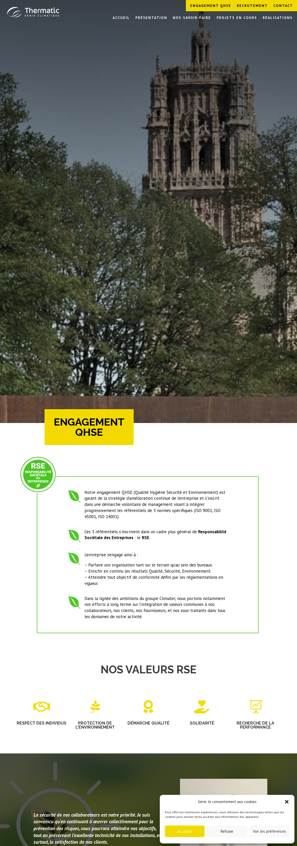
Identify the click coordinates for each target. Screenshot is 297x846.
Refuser (227, 831)
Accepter (184, 831)
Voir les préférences (269, 831)
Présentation (151, 18)
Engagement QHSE (210, 6)
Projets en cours (237, 18)
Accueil (121, 18)
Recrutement (252, 6)
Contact (283, 6)
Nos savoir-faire (192, 18)
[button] (286, 801)
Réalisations (278, 18)
